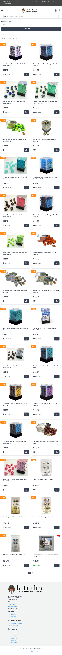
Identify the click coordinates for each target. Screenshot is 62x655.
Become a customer (16, 623)
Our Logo (13, 616)
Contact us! (13, 642)
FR (37, 651)
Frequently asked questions (18, 632)
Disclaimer (13, 640)
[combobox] (8, 34)
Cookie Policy (14, 638)
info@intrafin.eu (12, 606)
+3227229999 (12, 604)
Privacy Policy (14, 636)
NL (32, 651)
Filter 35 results (31, 29)
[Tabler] (30, 10)
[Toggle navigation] (2, 10)
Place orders (14, 625)
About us (13, 614)
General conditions (15, 634)
